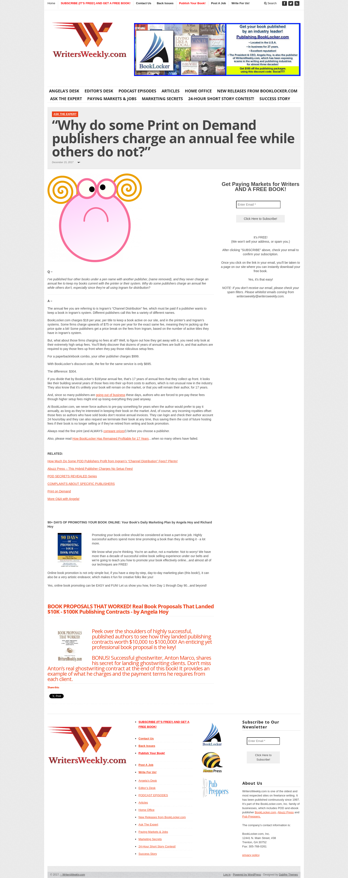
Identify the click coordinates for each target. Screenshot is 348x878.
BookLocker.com (265, 812)
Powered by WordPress (247, 874)
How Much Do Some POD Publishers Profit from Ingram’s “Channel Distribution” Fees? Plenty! (112, 461)
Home (51, 3)
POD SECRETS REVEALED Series (72, 476)
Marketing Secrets (162, 98)
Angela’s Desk (64, 91)
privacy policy (251, 855)
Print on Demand (59, 491)
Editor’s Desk (99, 91)
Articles (171, 91)
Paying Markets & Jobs (111, 98)
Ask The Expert (66, 98)
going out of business (110, 395)
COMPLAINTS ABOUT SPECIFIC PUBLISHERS (81, 484)
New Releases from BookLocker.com (257, 91)
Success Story (274, 98)
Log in (227, 874)
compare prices (114, 431)
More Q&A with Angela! (63, 499)
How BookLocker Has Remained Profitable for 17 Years (110, 438)
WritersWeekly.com (72, 874)
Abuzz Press (286, 812)
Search (270, 3)
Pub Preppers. (251, 816)
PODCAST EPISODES (137, 91)
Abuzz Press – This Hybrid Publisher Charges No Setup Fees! (90, 468)
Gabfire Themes (288, 874)
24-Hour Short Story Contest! (221, 98)
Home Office (198, 91)
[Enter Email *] (258, 204)
